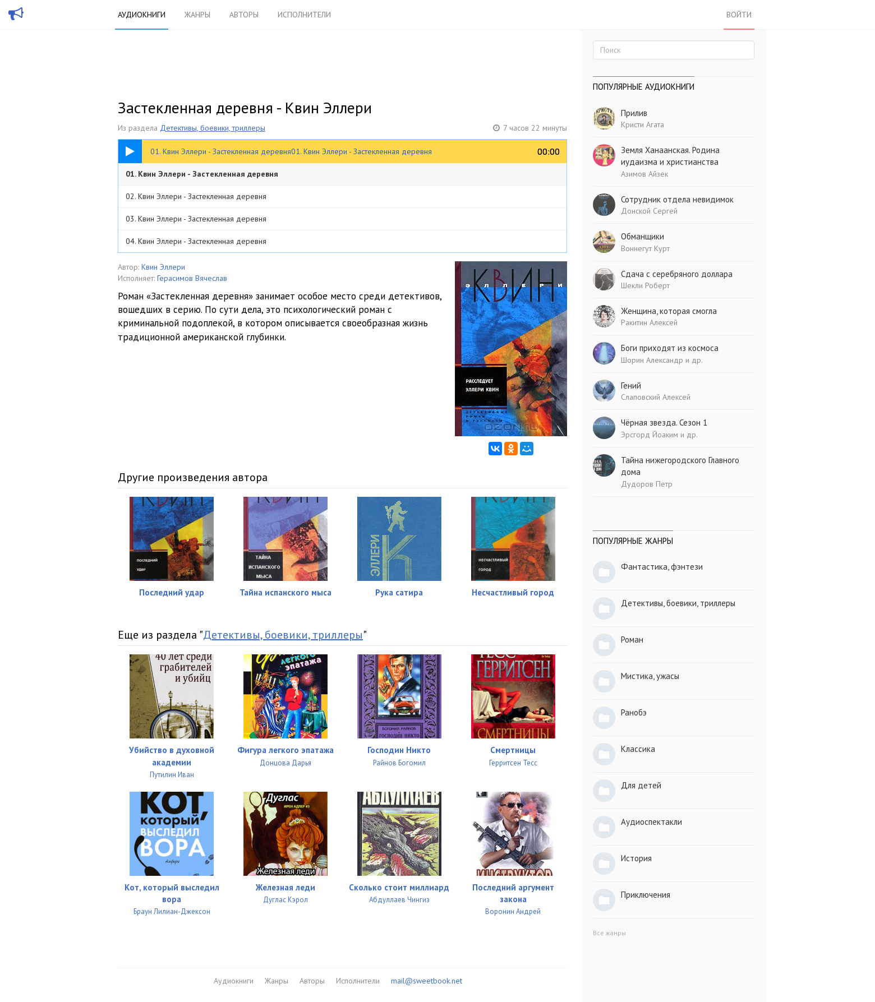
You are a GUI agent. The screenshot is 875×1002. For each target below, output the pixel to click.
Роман (632, 639)
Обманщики (642, 236)
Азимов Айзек (644, 174)
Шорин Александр (652, 360)
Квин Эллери (163, 267)
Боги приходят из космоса (670, 348)
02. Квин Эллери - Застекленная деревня (196, 196)
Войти (739, 15)
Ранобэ (634, 712)
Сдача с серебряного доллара (677, 274)
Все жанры (609, 933)
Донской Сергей (649, 211)
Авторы (244, 15)
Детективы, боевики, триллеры (212, 128)
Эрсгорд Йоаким (649, 435)
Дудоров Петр (647, 484)
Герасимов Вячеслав (192, 278)
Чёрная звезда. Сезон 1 (664, 422)
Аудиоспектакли (651, 821)
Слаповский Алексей (655, 397)
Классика (638, 749)
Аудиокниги (141, 15)
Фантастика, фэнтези (662, 566)
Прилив (634, 113)
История (636, 858)
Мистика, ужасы (650, 676)
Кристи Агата (642, 124)
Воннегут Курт (645, 248)
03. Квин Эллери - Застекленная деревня (196, 219)
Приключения (645, 894)
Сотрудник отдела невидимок (677, 199)
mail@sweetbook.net (426, 981)
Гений (631, 385)
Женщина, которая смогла (669, 311)
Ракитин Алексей (649, 322)
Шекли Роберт (645, 285)
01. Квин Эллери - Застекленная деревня (202, 174)
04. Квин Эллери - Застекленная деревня (196, 241)
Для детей (641, 785)
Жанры (197, 15)
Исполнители (304, 15)
